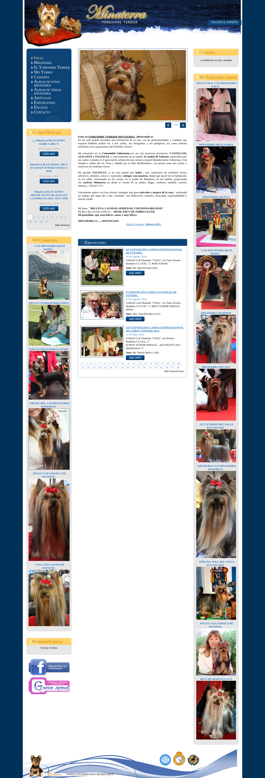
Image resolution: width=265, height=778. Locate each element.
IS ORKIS (43, 72)
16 (156, 363)
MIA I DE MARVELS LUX (216, 679)
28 (122, 367)
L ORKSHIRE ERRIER (52, 67)
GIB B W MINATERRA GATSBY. (49, 349)
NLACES (41, 107)
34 (155, 367)
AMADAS (41, 76)
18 (167, 363)
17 (162, 363)
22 (88, 367)
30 (133, 367)
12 (41, 221)
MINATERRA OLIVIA (216, 196)
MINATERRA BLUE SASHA (216, 144)
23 (94, 367)
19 (173, 363)
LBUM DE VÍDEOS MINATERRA (47, 91)
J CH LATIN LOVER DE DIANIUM (50, 566)
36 (167, 367)
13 (47, 221)
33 (150, 367)
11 (36, 221)
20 (179, 363)
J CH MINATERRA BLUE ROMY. (49, 247)
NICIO (38, 57)
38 (178, 367)
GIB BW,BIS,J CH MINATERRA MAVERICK (216, 467)
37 (172, 367)
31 (139, 367)
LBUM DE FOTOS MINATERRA (47, 83)
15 (151, 363)
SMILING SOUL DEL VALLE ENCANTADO (216, 563)
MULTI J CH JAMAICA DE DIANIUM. (216, 625)
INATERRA (43, 62)
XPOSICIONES (44, 102)
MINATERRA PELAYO (216, 367)
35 (161, 367)
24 (100, 367)
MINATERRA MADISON (216, 313)
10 (30, 221)
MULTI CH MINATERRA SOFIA (49, 303)
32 (144, 367)
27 (116, 367)
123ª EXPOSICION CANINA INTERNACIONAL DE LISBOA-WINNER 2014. (155, 329)
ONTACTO (42, 112)
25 (105, 367)
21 (83, 367)
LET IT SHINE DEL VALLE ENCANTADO (217, 426)
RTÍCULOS (42, 97)
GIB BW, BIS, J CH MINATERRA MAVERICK (49, 405)
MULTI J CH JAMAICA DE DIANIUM (49, 475)
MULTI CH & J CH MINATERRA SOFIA (216, 85)
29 (127, 367)
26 (111, 367)
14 (145, 363)
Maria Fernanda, (143, 224)
